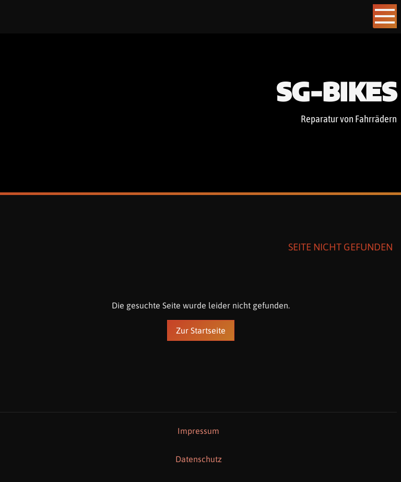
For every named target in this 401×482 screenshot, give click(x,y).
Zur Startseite (201, 330)
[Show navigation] (385, 16)
